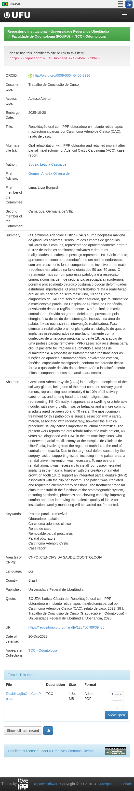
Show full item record (23, 731)
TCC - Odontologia (90, 36)
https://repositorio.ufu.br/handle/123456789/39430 (66, 627)
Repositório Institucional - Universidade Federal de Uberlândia (58, 31)
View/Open (116, 715)
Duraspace (106, 784)
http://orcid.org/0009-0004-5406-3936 (61, 75)
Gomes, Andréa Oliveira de (49, 173)
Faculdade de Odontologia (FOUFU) (41, 36)
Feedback (125, 784)
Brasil (10, 4)
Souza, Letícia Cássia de (47, 164)
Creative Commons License (73, 751)
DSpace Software (46, 784)
